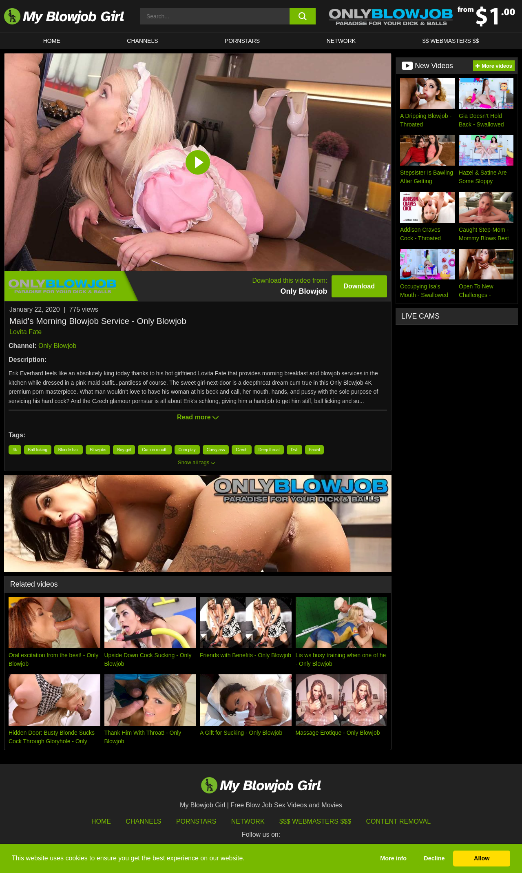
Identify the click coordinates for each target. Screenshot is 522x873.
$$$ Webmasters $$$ (315, 821)
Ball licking (37, 450)
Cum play (187, 450)
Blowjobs (98, 450)
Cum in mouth (154, 450)
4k (15, 450)
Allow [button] (481, 858)
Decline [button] (434, 858)
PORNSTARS (242, 41)
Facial (314, 450)
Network (341, 41)
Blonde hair (68, 450)
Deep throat (269, 450)
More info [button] (393, 858)
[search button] (303, 16)
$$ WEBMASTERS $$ (450, 41)
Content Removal (398, 821)
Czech (241, 450)
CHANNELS (142, 41)
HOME (51, 41)
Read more (198, 417)
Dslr (294, 450)
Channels (143, 821)
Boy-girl (124, 450)
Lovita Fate (25, 331)
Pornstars (196, 821)
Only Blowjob (57, 345)
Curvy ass (216, 450)
